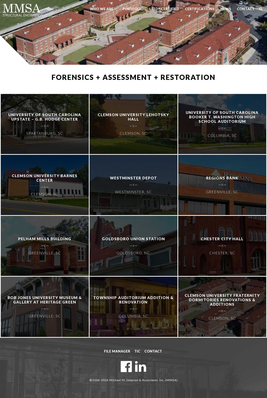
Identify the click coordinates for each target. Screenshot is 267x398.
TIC (137, 351)
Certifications (200, 9)
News (225, 9)
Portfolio (133, 9)
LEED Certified (164, 9)
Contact (246, 9)
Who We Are (103, 9)
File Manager (117, 351)
